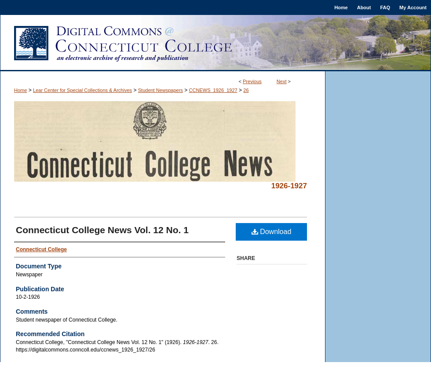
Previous (252, 81)
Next (282, 81)
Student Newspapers (160, 90)
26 (245, 90)
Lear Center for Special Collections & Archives (82, 90)
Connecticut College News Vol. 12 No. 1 (102, 230)
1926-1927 (289, 186)
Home (20, 90)
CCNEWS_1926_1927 (213, 90)
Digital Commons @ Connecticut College (215, 43)
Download (272, 231)
